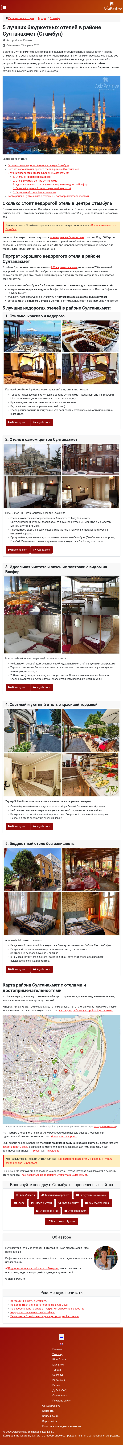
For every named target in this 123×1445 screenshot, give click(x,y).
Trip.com (35, 1150)
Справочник (59, 1395)
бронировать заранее (64, 1136)
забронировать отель (15, 1146)
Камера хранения (97, 1203)
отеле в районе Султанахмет (67, 237)
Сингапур (58, 1374)
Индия (56, 1385)
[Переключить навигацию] (4, 7)
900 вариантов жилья (64, 267)
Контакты (48, 1410)
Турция (56, 1369)
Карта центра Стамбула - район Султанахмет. (86, 1010)
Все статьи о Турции (61, 1221)
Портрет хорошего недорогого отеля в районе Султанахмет (43, 169)
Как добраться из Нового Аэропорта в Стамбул (39, 1304)
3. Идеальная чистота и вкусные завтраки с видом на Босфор (50, 184)
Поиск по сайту (61, 1400)
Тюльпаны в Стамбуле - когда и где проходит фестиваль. (44, 1316)
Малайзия (58, 1364)
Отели (19, 1203)
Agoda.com (41, 422)
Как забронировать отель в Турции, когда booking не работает (48, 1308)
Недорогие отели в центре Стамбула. (32, 1312)
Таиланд (57, 1354)
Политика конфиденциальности (61, 1426)
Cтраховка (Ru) (47, 1210)
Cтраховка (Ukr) (76, 1210)
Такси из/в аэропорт (55, 1195)
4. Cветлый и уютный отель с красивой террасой (42, 188)
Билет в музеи (41, 1203)
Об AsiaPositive (51, 1405)
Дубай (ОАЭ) (59, 1390)
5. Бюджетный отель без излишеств (34, 192)
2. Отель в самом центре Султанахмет (35, 180)
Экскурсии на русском (91, 1195)
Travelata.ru (52, 1150)
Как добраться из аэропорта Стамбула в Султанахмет (54, 1174)
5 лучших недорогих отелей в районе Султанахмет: (38, 173)
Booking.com (17, 422)
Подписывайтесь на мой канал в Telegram (31, 1268)
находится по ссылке (105, 1126)
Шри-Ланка (59, 1359)
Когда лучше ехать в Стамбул (28, 1300)
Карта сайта (49, 1421)
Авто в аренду (68, 1203)
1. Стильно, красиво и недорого (32, 176)
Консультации (50, 1416)
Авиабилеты (25, 1195)
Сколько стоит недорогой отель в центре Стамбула (38, 165)
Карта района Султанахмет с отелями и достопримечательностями (48, 196)
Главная (57, 1349)
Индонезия (59, 1380)
